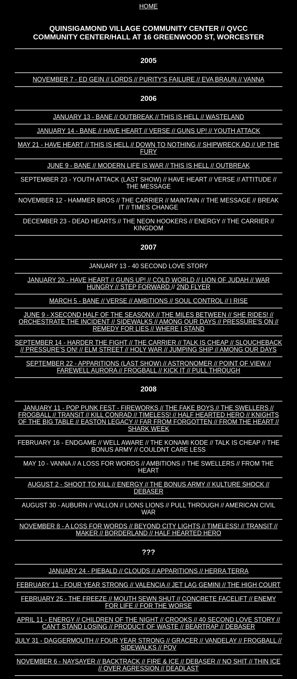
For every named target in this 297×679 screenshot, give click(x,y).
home (148, 6)
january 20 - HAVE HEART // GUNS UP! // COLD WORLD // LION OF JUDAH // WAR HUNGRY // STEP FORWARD (148, 283)
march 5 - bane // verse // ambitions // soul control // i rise (148, 301)
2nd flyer (193, 287)
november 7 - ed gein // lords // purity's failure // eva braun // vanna (148, 79)
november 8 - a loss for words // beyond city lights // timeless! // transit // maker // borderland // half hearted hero (148, 529)
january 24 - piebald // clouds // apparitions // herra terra (148, 571)
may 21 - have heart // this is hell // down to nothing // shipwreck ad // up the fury (149, 148)
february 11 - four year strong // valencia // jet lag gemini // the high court (149, 585)
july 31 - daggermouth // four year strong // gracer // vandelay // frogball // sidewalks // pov (148, 644)
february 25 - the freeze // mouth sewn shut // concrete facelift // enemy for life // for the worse (148, 602)
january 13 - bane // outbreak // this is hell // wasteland (148, 117)
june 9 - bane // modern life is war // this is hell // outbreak (148, 165)
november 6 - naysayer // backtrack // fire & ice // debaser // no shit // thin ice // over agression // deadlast (149, 665)
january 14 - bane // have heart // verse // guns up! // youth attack (148, 131)
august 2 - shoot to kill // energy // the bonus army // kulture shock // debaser (149, 488)
